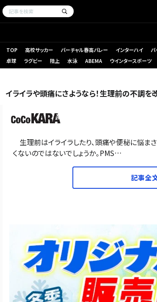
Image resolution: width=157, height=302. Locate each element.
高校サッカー (39, 49)
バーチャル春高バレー (84, 49)
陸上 (55, 60)
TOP (12, 49)
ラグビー (33, 60)
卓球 (11, 60)
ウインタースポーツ (131, 60)
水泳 (72, 60)
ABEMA (93, 60)
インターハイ (129, 49)
